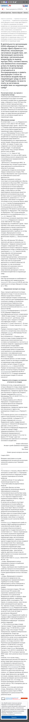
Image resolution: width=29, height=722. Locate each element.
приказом (4, 133)
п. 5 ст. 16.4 (14, 122)
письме (11, 607)
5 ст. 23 (7, 220)
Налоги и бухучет (17, 12)
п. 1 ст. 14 (24, 307)
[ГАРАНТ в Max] (6, 2)
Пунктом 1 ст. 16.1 (6, 153)
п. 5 (6, 203)
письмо (13, 648)
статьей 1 (17, 558)
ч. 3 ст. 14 (11, 366)
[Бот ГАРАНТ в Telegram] (11, 2)
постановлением (6, 371)
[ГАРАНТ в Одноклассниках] (13, 2)
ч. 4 (3, 220)
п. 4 (2, 203)
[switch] (3, 9)
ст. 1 (16, 236)
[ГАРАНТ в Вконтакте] (2, 2)
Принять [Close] (14, 717)
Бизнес (26, 12)
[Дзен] (4, 2)
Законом (3, 282)
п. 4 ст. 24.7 (12, 251)
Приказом (4, 310)
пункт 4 (17, 411)
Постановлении (13, 667)
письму (9, 522)
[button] (23, 2)
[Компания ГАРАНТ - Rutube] (16, 2)
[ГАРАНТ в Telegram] (9, 2)
